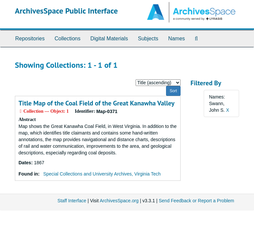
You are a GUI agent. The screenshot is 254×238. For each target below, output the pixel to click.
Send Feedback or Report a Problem (196, 200)
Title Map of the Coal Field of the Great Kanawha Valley (97, 103)
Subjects (148, 38)
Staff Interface (72, 200)
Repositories (30, 38)
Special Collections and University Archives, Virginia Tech (102, 174)
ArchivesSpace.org (119, 200)
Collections (67, 38)
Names (176, 38)
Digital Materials (109, 38)
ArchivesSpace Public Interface (66, 11)
